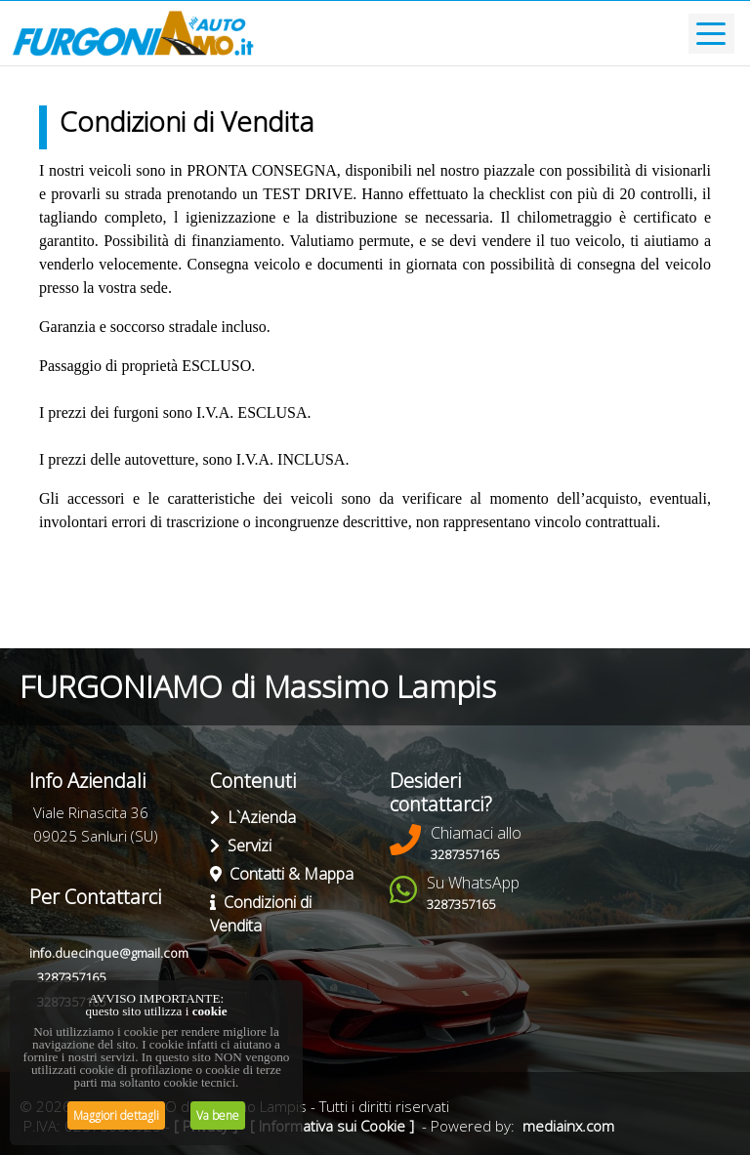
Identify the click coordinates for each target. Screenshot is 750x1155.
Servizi (240, 845)
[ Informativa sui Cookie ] (332, 1125)
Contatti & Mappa (282, 874)
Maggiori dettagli (116, 1115)
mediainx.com (568, 1125)
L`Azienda (253, 817)
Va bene (217, 1115)
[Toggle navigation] (711, 34)
